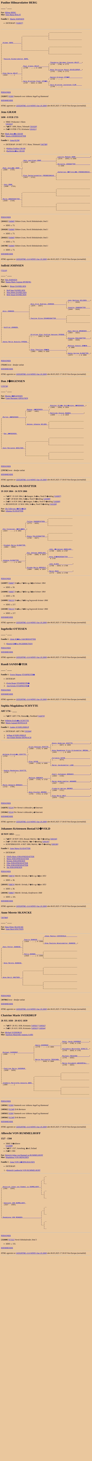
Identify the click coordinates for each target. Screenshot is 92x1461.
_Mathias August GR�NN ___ (79, 375)
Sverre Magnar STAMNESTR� (22, 726)
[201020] (33, 137)
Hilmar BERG (10, 13)
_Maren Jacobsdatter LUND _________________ (70, 820)
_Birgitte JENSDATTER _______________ (73, 176)
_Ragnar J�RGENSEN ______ (37, 441)
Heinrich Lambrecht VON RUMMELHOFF (23, 1254)
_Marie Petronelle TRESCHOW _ (47, 1136)
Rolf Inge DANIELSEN (16, 311)
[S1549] (11, 1194)
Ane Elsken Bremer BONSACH (19, 789)
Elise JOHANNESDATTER (17, 927)
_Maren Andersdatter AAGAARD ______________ (70, 840)
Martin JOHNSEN (17, 19)
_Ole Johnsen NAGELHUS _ (36, 600)
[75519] (4, 291)
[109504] (42, 1101)
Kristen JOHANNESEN (16, 923)
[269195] (45, 903)
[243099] (56, 543)
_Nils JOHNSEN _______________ (15, 334)
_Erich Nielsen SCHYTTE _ (39, 799)
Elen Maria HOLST (13, 15)
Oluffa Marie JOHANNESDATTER (20, 918)
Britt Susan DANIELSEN (16, 316)
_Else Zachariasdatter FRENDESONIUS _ (39, 189)
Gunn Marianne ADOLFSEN (17, 430)
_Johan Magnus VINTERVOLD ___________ (60, 998)
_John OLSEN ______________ (60, 613)
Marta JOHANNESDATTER (18, 921)
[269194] (53, 901)
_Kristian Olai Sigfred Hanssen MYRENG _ (48, 362)
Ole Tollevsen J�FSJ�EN (15, 550)
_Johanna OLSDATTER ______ (13, 609)
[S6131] (11, 651)
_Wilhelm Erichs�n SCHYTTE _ (15, 807)
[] (4, 107)
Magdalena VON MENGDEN (17, 1241)
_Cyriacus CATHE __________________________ (70, 812)
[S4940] (11, 242)
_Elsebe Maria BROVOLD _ (36, 617)
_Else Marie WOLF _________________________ (70, 857)
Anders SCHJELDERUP (19, 778)
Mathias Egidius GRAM (16, 159)
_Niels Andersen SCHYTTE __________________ (70, 794)
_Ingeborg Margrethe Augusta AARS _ (17, 1164)
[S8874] (11, 938)
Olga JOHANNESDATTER (17, 925)
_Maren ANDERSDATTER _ (11, 217)
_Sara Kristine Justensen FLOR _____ (65, 95)
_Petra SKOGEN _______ (33, 1020)
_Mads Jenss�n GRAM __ (12, 180)
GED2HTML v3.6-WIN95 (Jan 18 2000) (31, 116)
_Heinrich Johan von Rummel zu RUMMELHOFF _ (21, 1273)
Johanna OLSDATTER (14, 552)
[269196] (54, 906)
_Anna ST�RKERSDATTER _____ (61, 604)
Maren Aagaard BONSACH (16, 774)
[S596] (11, 107)
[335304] (27, 782)
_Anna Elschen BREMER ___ (39, 853)
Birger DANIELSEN (18, 307)
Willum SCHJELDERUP (16, 786)
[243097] (57, 537)
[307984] (4, 979)
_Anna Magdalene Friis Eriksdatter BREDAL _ (70, 803)
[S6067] (11, 634)
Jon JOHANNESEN (14, 929)
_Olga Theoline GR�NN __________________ (48, 380)
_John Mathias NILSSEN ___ (78, 321)
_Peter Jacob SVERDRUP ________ (75, 1115)
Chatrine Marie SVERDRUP (15, 1147)
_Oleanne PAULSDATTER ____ (78, 367)
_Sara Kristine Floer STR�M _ (35, 90)
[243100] (53, 545)
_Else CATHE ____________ (39, 816)
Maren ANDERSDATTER (16, 146)
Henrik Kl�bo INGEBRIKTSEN (20, 695)
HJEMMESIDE (7, 111)
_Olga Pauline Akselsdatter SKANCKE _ (60, 1007)
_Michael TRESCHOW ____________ (75, 1132)
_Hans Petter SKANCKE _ (12, 1011)
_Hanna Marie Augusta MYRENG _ (15, 371)
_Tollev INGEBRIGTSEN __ (36, 563)
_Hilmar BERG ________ (11, 45)
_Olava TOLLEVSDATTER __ (36, 581)
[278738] (4, 418)
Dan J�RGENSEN (11, 469)
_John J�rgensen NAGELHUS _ (61, 596)
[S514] (11, 870)
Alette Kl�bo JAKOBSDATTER (23, 690)
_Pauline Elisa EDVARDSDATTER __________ (48, 343)
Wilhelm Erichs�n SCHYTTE (17, 772)
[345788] (43, 155)
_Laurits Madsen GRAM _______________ (73, 167)
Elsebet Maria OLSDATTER (15, 591)
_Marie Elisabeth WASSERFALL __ (75, 1141)
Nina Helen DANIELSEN (17, 313)
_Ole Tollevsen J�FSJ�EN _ (14, 572)
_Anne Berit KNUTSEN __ (12, 1048)
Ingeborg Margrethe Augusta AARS (19, 1108)
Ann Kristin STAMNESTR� (18, 737)
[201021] (33, 140)
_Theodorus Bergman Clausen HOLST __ (65, 69)
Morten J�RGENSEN (14, 427)
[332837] (19, 23)
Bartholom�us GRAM (16, 161)
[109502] (42, 1099)
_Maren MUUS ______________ (60, 622)
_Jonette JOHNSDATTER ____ (78, 330)
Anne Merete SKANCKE (13, 1030)
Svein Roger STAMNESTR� (18, 734)
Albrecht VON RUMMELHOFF (15, 1293)
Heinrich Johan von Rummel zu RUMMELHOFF (24, 1239)
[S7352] (11, 1335)
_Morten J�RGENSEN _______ (14, 450)
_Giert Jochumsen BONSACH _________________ (70, 831)
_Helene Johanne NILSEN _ (37, 458)
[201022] (9, 134)
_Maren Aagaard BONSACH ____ (14, 844)
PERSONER (6, 103)
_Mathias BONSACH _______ (39, 835)
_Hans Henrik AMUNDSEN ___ (78, 358)
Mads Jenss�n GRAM (14, 144)
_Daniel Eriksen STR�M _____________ (66, 86)
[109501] (34, 1099)
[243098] (46, 540)
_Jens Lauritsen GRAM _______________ (39, 172)
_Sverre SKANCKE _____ (33, 1002)
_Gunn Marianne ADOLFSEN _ (13, 486)
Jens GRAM (8, 200)
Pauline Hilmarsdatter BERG (16, 64)
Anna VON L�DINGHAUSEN (22, 1246)
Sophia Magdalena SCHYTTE (15, 827)
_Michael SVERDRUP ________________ (17, 1128)
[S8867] (11, 955)
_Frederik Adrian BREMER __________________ (70, 848)
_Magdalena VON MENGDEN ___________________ (21, 1310)
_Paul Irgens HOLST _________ (35, 73)
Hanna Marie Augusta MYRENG (18, 303)
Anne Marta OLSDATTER (20, 910)
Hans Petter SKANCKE (14, 989)
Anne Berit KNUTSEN (14, 991)
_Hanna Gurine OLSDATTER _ (78, 384)
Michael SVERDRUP (13, 1106)
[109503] (34, 1101)
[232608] (9, 1230)
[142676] (41, 767)
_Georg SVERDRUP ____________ (47, 1119)
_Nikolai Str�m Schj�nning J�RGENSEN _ (68, 437)
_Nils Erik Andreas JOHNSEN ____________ (48, 326)
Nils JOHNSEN (11, 301)
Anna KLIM (14, 151)
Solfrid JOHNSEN (11, 354)
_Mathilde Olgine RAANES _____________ (66, 445)
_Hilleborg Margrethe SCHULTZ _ (75, 1123)
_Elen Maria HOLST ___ (11, 82)
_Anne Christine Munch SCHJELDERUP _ (65, 77)
